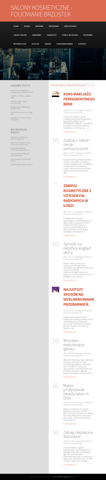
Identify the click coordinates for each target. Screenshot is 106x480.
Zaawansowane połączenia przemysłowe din (20, 154)
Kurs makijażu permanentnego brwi (22, 113)
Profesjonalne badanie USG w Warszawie (21, 119)
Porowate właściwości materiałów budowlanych (20, 149)
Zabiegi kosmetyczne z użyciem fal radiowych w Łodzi (77, 195)
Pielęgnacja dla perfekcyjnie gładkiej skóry (20, 108)
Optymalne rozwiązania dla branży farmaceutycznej (21, 144)
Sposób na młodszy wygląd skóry (20, 97)
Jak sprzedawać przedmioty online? (21, 160)
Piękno (62, 85)
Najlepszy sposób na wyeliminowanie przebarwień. (78, 297)
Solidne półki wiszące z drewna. (22, 164)
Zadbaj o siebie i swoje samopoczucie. (18, 102)
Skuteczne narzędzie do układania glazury (19, 138)
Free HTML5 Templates (62, 477)
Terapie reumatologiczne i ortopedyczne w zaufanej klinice (22, 91)
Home (54, 85)
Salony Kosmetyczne (76, 85)
